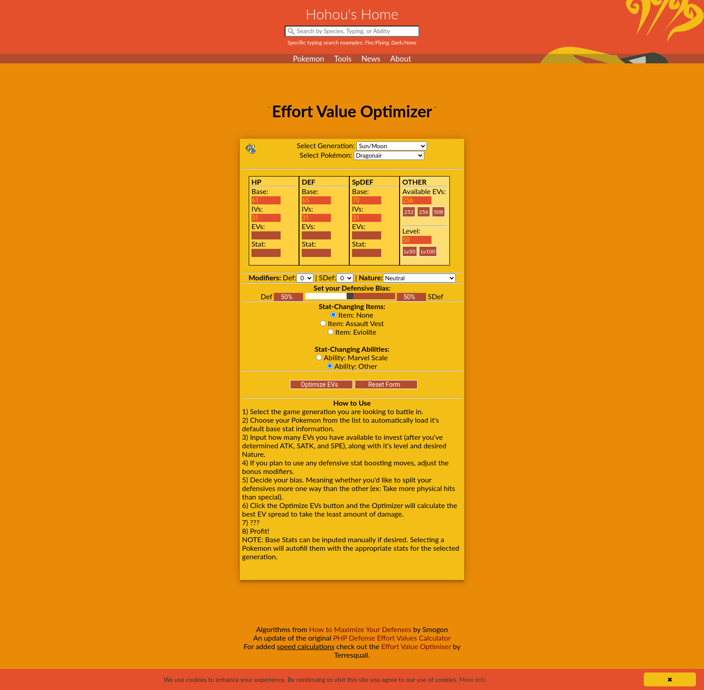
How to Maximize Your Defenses (360, 629)
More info (472, 679)
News (370, 58)
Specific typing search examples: (352, 42)
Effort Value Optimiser (416, 646)
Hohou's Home (352, 13)
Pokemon (308, 58)
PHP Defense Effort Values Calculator (392, 637)
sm (391, 146)
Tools (343, 58)
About (400, 58)
